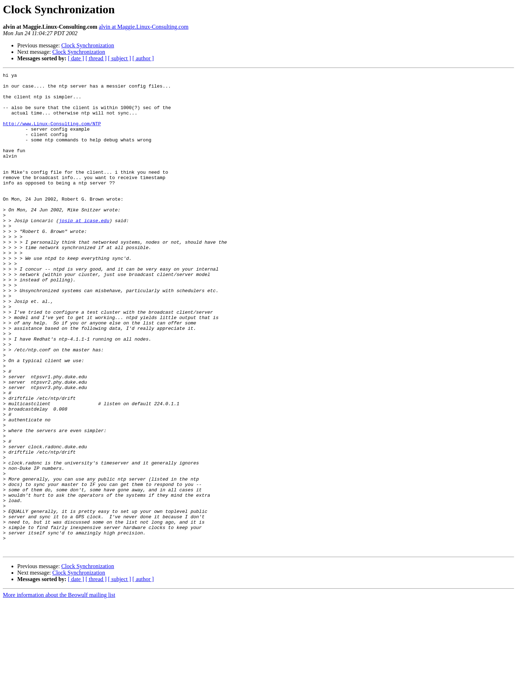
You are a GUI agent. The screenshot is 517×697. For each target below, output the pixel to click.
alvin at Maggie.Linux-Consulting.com (143, 27)
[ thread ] (96, 58)
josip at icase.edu (84, 250)
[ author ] (143, 58)
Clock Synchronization (87, 45)
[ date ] (76, 58)
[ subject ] (119, 58)
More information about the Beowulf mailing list (59, 691)
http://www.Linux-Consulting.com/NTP (52, 134)
